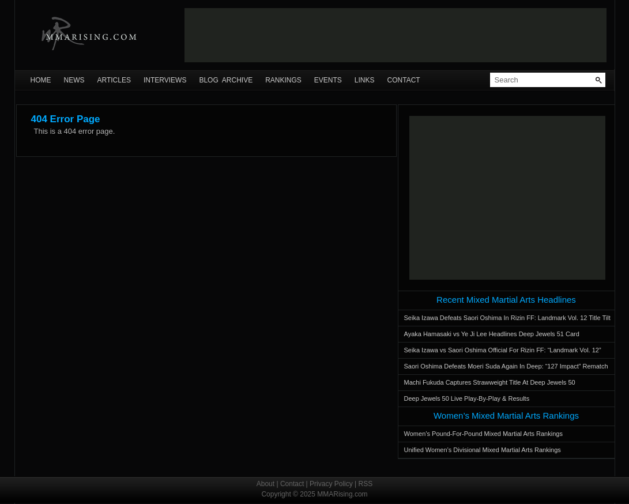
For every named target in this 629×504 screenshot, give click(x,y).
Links (365, 80)
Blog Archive (226, 80)
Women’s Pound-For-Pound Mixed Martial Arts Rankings (483, 433)
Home (41, 80)
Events (328, 80)
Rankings (283, 80)
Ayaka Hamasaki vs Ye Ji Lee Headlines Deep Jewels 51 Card (491, 333)
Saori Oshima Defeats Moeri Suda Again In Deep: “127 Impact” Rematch (506, 366)
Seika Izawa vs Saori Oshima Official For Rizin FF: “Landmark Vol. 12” (502, 350)
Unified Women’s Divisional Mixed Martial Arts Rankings (482, 449)
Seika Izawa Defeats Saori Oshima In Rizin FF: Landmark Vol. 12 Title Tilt (507, 317)
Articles (114, 80)
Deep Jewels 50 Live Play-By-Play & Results (467, 398)
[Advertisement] (395, 35)
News (74, 80)
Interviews (165, 80)
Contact (403, 80)
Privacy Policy (331, 484)
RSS (366, 484)
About (265, 484)
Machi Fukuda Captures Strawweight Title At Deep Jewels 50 (489, 382)
